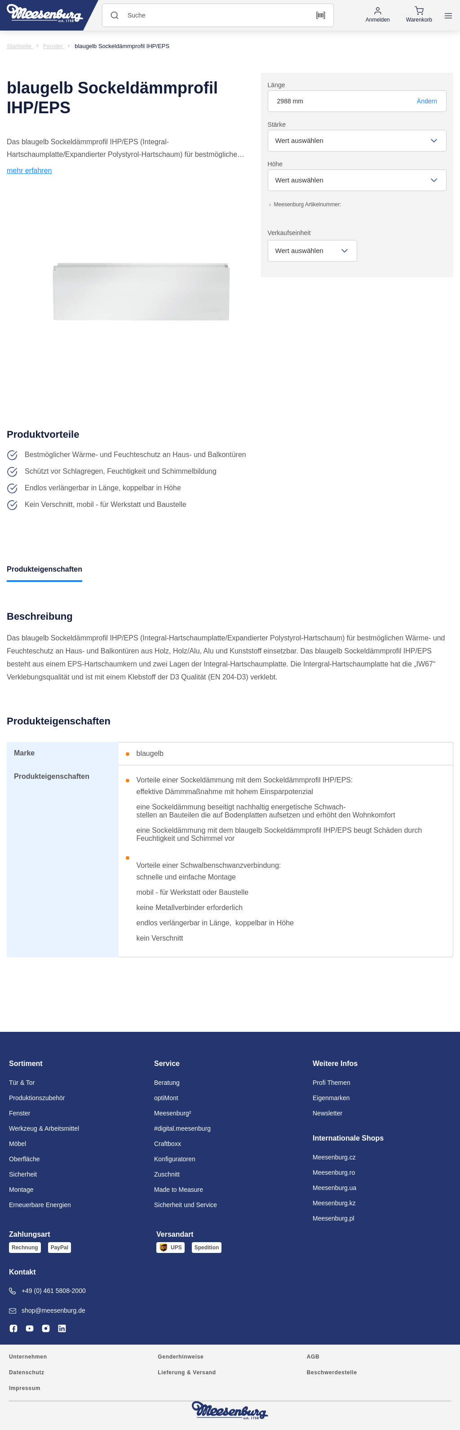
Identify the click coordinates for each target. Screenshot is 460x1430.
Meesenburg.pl (333, 1218)
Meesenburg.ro (334, 1172)
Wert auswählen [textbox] (299, 140)
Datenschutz (26, 1372)
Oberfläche (24, 1159)
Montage (21, 1189)
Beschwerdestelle (332, 1372)
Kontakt (22, 1272)
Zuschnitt (167, 1174)
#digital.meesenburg (182, 1128)
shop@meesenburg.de (47, 1311)
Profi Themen (331, 1082)
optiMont (166, 1097)
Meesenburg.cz (334, 1157)
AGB (313, 1357)
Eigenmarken (331, 1097)
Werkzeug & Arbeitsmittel (44, 1128)
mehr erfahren (29, 170)
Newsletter (327, 1113)
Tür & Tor (22, 1082)
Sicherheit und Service (185, 1204)
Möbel (17, 1143)
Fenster (19, 1113)
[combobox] (357, 140)
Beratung (167, 1082)
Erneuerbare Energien (40, 1204)
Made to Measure (178, 1189)
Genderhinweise (180, 1357)
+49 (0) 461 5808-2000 (47, 1291)
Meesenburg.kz (334, 1203)
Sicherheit (23, 1174)
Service (167, 1063)
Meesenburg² (172, 1113)
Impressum (24, 1388)
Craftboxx (167, 1143)
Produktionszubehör (37, 1097)
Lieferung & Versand (187, 1372)
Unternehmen (28, 1357)
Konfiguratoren (174, 1159)
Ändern (427, 101)
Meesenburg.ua (334, 1187)
